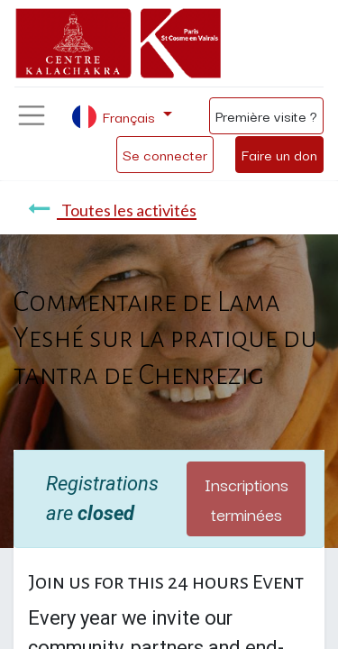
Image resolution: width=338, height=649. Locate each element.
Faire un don (279, 154)
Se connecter (165, 154)
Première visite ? (266, 115)
